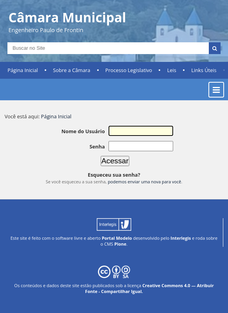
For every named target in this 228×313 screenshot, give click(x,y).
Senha (97, 146)
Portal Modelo (117, 238)
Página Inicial (22, 70)
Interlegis (180, 238)
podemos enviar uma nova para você (144, 182)
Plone (120, 244)
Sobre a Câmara (71, 70)
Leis (171, 70)
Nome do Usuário (83, 131)
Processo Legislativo (128, 70)
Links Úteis (203, 70)
